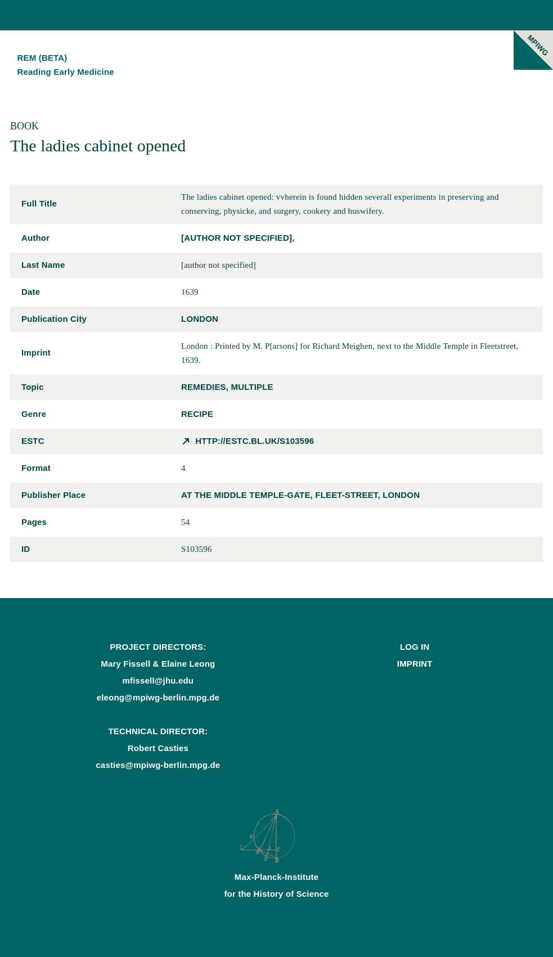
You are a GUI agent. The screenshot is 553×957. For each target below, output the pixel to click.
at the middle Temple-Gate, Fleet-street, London (300, 495)
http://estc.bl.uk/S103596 (254, 441)
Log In (415, 647)
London (199, 319)
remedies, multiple (227, 387)
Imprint (415, 663)
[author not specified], (237, 237)
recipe (197, 414)
